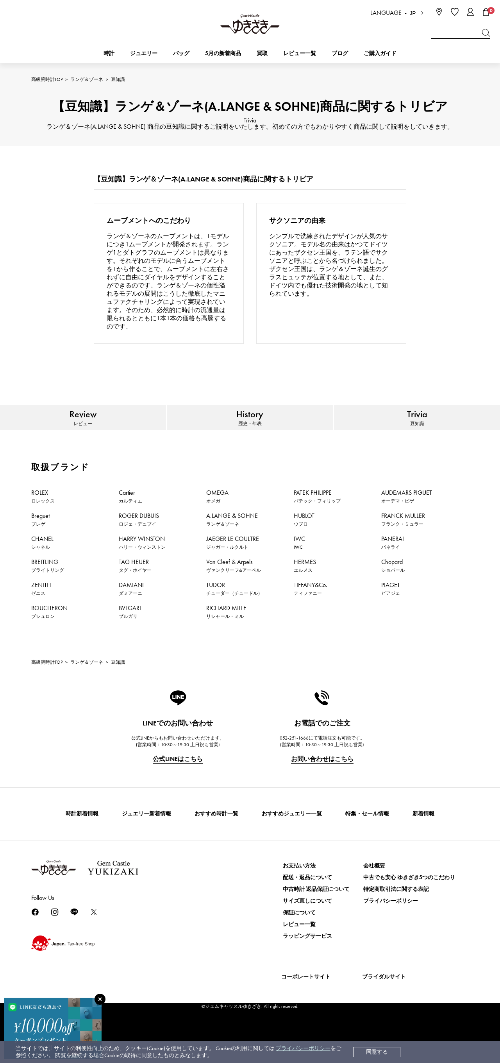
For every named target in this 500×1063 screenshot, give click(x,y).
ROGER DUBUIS (139, 541)
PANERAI (392, 564)
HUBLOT (304, 541)
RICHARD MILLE (226, 633)
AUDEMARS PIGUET (406, 518)
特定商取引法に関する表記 (396, 911)
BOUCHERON (49, 633)
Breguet (40, 541)
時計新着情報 (82, 835)
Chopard (393, 587)
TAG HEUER (135, 587)
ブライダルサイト (384, 998)
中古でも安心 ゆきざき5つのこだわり (409, 899)
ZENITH (41, 610)
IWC (299, 564)
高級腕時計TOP (46, 79)
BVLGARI (130, 633)
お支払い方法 (299, 887)
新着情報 (423, 835)
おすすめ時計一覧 (216, 835)
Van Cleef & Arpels (233, 587)
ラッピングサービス (307, 958)
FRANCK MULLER (403, 541)
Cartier (130, 518)
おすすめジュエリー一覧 (292, 835)
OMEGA (217, 518)
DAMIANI (131, 610)
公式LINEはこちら (178, 781)
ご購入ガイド (380, 53)
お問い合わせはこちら (322, 781)
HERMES (305, 587)
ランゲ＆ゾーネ (86, 79)
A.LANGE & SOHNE (232, 541)
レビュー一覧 (299, 946)
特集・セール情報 (367, 835)
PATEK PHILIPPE (317, 518)
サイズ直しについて (307, 922)
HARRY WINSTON (142, 564)
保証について (299, 934)
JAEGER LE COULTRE (232, 564)
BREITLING (47, 587)
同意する (377, 1052)
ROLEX (43, 518)
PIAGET (390, 610)
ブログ (340, 53)
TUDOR (234, 610)
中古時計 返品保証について (316, 911)
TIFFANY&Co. (310, 610)
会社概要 (374, 887)
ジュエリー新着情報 (146, 835)
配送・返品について (307, 899)
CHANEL (42, 564)
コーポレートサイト (305, 998)
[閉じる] (100, 999)
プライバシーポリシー (303, 1048)
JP (413, 13)
